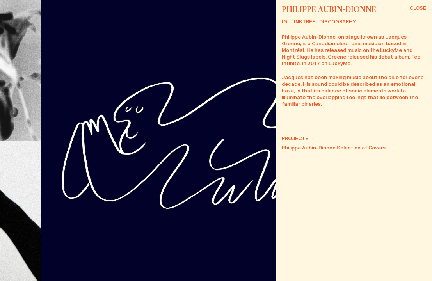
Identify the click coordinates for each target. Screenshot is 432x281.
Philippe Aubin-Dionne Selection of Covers (334, 148)
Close (418, 8)
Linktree (303, 22)
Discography (337, 22)
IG (284, 22)
